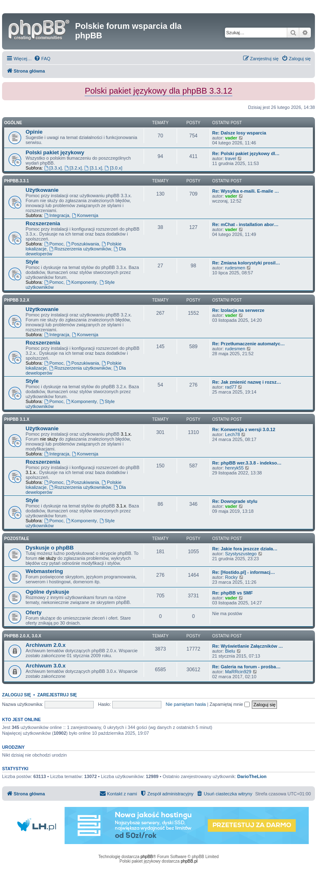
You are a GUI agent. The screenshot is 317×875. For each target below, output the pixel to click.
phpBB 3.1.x (16, 419)
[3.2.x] (73, 167)
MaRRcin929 (238, 671)
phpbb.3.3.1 (16, 181)
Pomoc (54, 243)
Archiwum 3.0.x (46, 666)
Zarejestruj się (57, 694)
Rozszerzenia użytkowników (80, 248)
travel (230, 158)
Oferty (34, 612)
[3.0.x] (113, 167)
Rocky (231, 577)
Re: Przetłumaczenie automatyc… (248, 343)
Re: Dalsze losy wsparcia (239, 132)
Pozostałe (16, 538)
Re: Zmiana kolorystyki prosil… (246, 262)
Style (32, 262)
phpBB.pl (189, 861)
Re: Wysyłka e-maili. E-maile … (245, 191)
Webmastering (44, 571)
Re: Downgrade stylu (234, 501)
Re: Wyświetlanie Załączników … (247, 646)
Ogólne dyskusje (47, 592)
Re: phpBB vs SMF (232, 592)
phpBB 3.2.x (16, 300)
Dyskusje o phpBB (50, 548)
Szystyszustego (240, 553)
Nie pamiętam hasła (186, 704)
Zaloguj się (16, 694)
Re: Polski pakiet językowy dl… (245, 153)
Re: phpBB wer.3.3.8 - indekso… (247, 462)
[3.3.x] (53, 167)
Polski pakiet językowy (55, 152)
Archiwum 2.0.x (46, 645)
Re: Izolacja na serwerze (238, 310)
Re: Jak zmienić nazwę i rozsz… (246, 382)
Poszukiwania (82, 243)
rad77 (231, 386)
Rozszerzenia (43, 223)
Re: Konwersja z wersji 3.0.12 (243, 429)
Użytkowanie (42, 190)
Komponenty (81, 282)
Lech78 (232, 434)
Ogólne (13, 122)
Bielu (230, 651)
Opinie (34, 132)
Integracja (56, 215)
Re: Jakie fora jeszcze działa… (244, 548)
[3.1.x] (93, 167)
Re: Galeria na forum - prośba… (246, 666)
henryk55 (234, 467)
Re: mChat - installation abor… (245, 224)
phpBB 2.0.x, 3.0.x (22, 636)
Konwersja (85, 215)
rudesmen (235, 267)
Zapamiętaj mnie (230, 704)
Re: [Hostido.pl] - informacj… (243, 572)
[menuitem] (42, 59)
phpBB (147, 856)
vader (231, 137)
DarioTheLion (252, 776)
